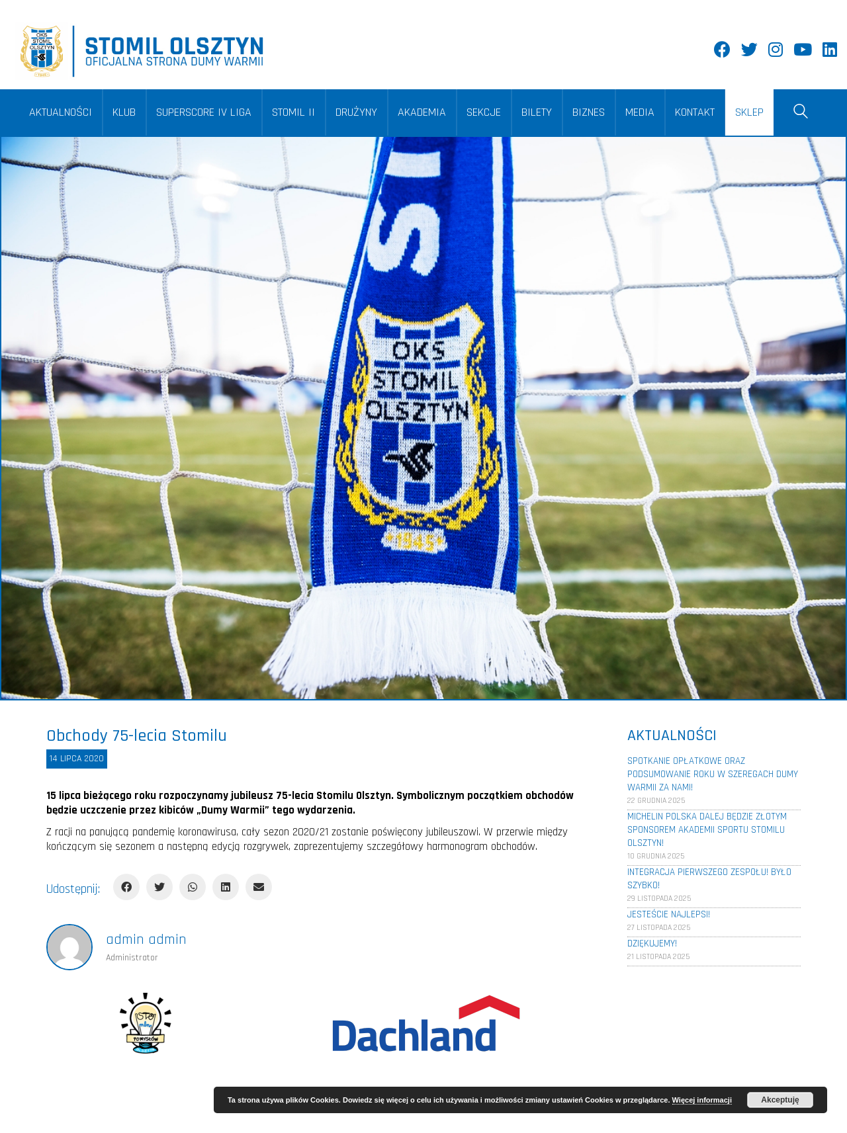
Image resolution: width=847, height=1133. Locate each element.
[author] (69, 947)
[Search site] (800, 114)
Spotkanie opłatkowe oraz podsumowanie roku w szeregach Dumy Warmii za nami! (712, 774)
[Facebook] (126, 887)
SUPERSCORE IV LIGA (203, 112)
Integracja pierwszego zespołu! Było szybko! (709, 879)
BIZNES (588, 112)
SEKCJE (484, 112)
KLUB (124, 112)
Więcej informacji (702, 1100)
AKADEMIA (422, 112)
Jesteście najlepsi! (668, 914)
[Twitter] (159, 887)
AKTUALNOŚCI (60, 112)
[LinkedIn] (225, 887)
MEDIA (639, 112)
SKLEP (749, 112)
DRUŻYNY (356, 112)
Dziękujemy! (652, 943)
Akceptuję (780, 1100)
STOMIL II (293, 112)
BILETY (536, 112)
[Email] (258, 887)
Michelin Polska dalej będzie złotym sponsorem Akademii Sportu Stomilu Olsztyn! (707, 829)
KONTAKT (695, 112)
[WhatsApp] (192, 887)
